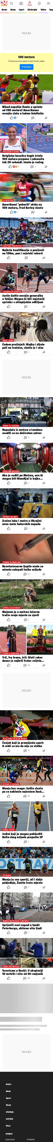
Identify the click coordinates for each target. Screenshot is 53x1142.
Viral (8, 1126)
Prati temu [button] (26, 67)
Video (43, 9)
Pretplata (31, 1139)
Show (13, 9)
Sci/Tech (9, 1119)
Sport (21, 9)
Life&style (32, 9)
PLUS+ (9, 1084)
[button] (11, 3)
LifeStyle (10, 1112)
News (4, 9)
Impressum (10, 1139)
